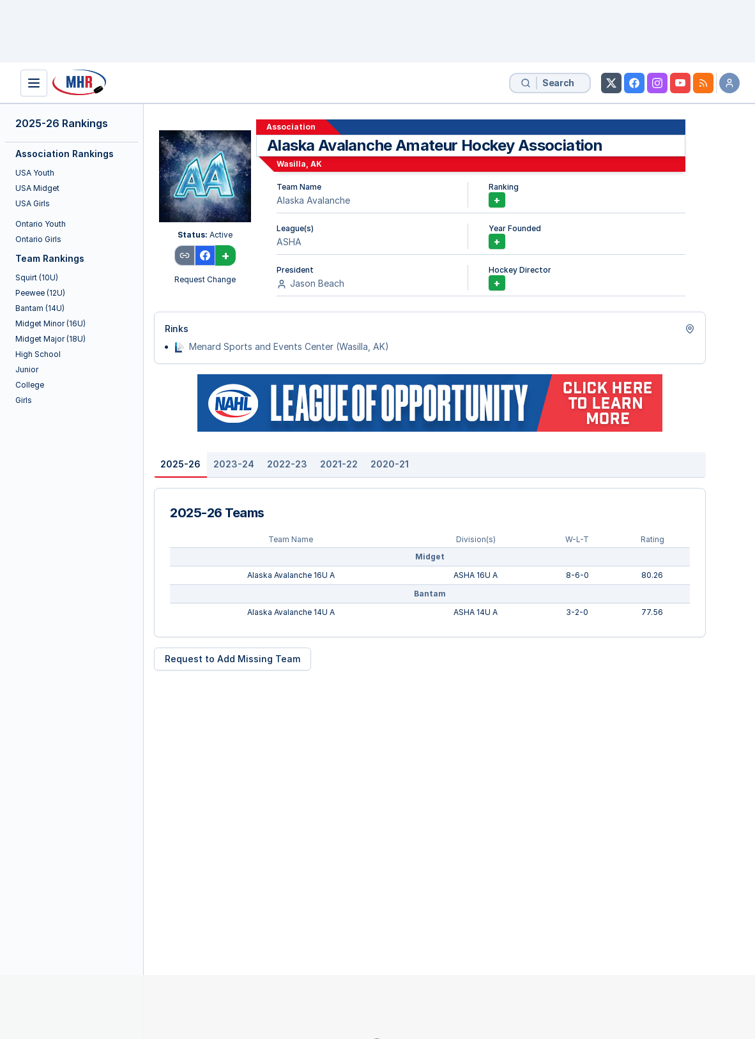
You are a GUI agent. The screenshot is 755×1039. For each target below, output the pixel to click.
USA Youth (34, 173)
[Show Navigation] (33, 83)
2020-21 (389, 464)
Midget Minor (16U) (50, 323)
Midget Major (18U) (50, 339)
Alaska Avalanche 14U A (291, 612)
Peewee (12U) (40, 293)
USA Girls (32, 203)
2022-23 (287, 464)
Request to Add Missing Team (232, 658)
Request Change (205, 279)
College (29, 385)
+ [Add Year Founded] (497, 241)
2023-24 (233, 464)
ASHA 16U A (476, 575)
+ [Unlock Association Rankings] (497, 199)
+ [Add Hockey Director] (497, 283)
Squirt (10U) (36, 277)
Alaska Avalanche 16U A (291, 575)
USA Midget (37, 188)
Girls (23, 400)
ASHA (289, 241)
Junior (26, 369)
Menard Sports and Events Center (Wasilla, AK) (289, 346)
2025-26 (180, 464)
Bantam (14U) (40, 308)
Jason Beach (317, 283)
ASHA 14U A (476, 612)
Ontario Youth (40, 224)
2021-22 (339, 464)
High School (38, 354)
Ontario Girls (38, 239)
